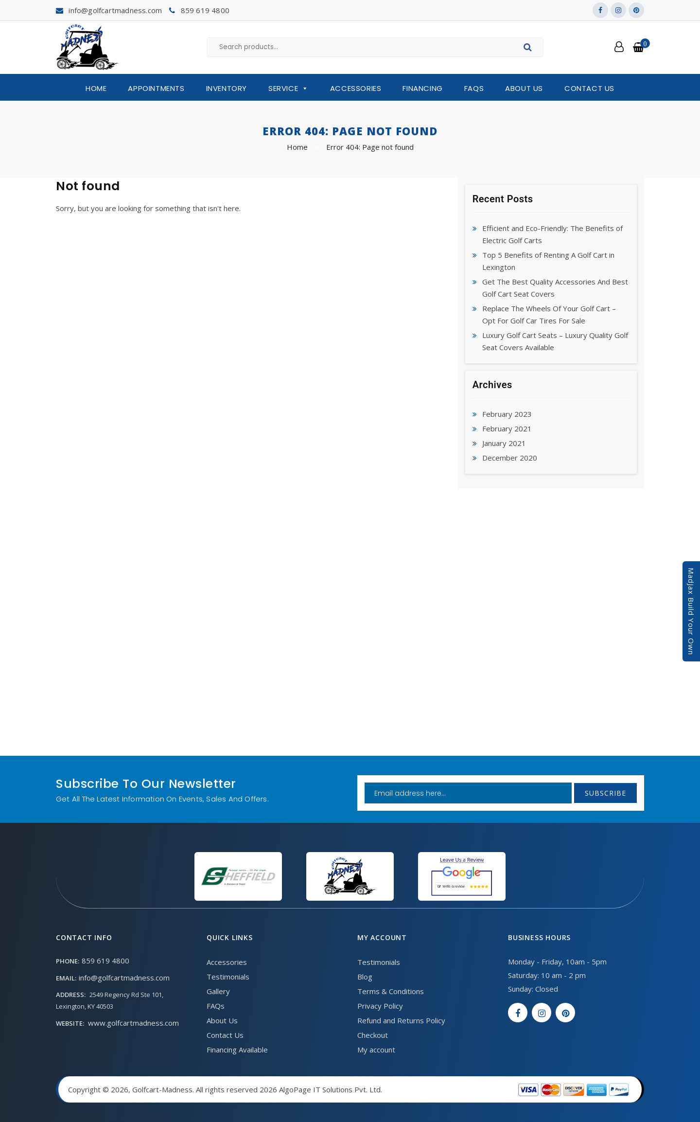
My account (376, 1049)
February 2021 (507, 428)
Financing (422, 88)
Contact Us (589, 88)
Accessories (356, 88)
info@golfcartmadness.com (115, 10)
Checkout (372, 1035)
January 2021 (504, 443)
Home (96, 88)
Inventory (226, 88)
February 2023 (507, 414)
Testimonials (228, 976)
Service (288, 88)
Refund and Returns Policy (401, 1020)
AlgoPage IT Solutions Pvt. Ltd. (330, 1089)
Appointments (156, 88)
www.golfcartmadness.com (133, 1023)
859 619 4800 (205, 10)
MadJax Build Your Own (691, 611)
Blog (364, 976)
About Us (524, 88)
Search (529, 48)
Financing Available (237, 1049)
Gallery (218, 991)
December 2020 (509, 458)
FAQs (474, 88)
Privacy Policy (380, 1006)
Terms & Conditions (390, 991)
